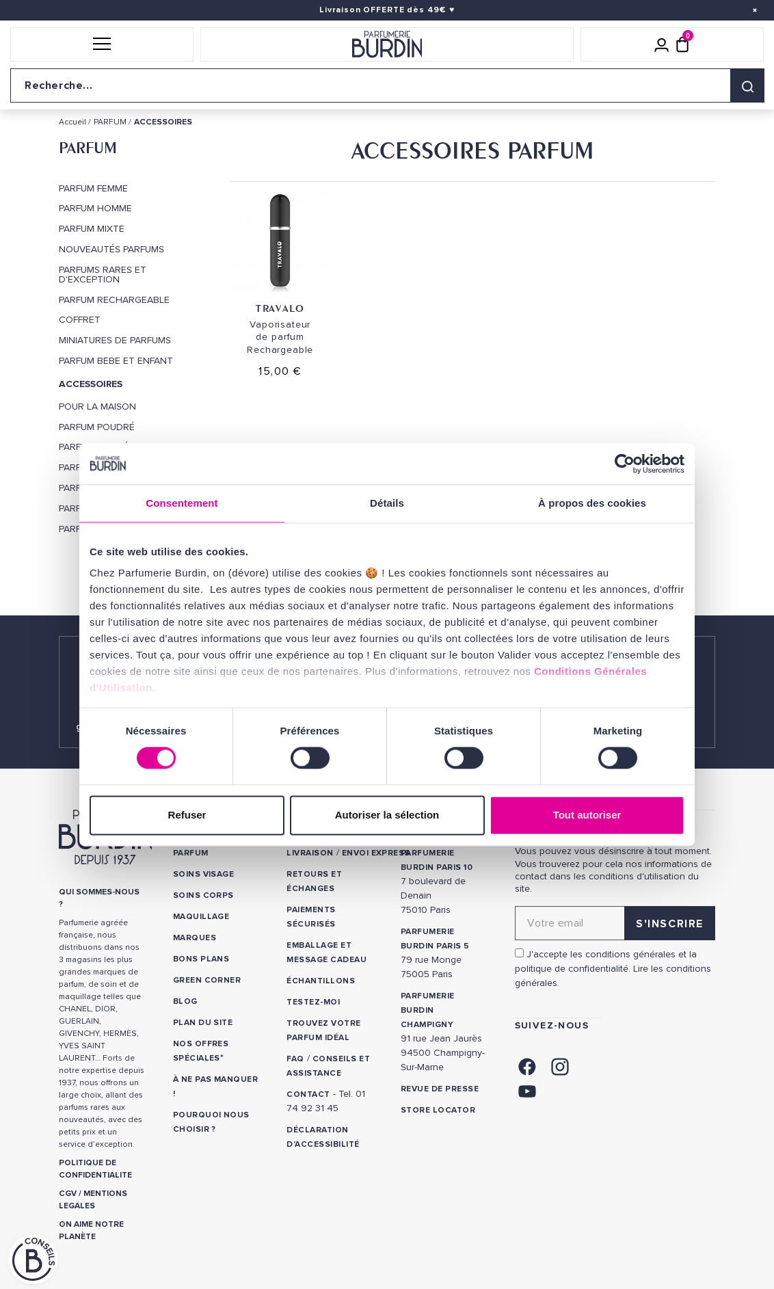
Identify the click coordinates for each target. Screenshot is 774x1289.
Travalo (280, 308)
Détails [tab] (387, 503)
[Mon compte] (662, 44)
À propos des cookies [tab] (592, 503)
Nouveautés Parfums (111, 249)
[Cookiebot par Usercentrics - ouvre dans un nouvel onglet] (624, 463)
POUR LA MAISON (97, 407)
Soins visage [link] (204, 874)
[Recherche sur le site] (387, 85)
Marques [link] (194, 938)
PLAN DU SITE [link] (203, 1023)
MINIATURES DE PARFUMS (115, 340)
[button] (102, 44)
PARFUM (88, 147)
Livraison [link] (309, 853)
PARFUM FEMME (93, 189)
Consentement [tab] (181, 503)
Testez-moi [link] (313, 1002)
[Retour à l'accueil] (387, 44)
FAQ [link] (295, 1059)
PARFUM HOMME (95, 208)
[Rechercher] (747, 85)
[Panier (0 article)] (682, 44)
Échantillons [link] (320, 981)
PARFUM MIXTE (91, 229)
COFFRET (80, 320)
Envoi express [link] (376, 853)
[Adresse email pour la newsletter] (615, 923)
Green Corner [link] (207, 980)
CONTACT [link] (308, 1094)
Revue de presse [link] (440, 1089)
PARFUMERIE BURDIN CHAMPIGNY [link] (428, 1010)
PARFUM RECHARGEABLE (114, 300)
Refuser (187, 815)
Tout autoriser (587, 815)
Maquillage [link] (201, 917)
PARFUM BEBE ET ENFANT (116, 361)
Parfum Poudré (97, 427)
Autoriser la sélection (387, 815)
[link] (527, 1066)
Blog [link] (185, 1001)
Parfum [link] (191, 853)
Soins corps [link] (203, 895)
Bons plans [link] (201, 959)
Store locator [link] (438, 1110)
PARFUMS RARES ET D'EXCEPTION (102, 274)
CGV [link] (68, 1193)
